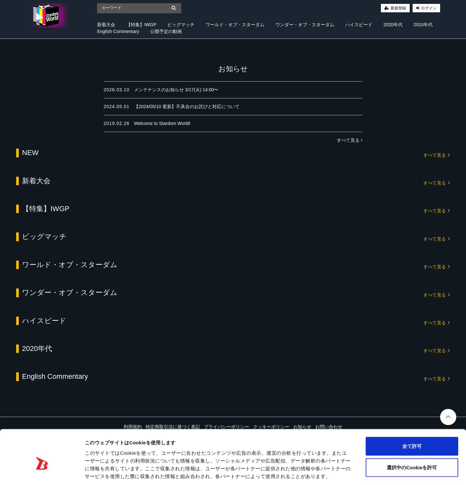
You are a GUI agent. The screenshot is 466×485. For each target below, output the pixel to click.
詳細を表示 (312, 472)
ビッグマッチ (180, 24)
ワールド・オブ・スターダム (234, 24)
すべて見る (349, 140)
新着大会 (106, 24)
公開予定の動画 (166, 31)
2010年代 (423, 24)
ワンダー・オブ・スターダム (304, 24)
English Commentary (118, 31)
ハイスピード (358, 24)
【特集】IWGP (141, 24)
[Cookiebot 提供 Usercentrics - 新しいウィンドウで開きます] (42, 472)
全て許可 (412, 416)
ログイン (429, 8)
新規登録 (398, 8)
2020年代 (393, 24)
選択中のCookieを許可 (412, 437)
